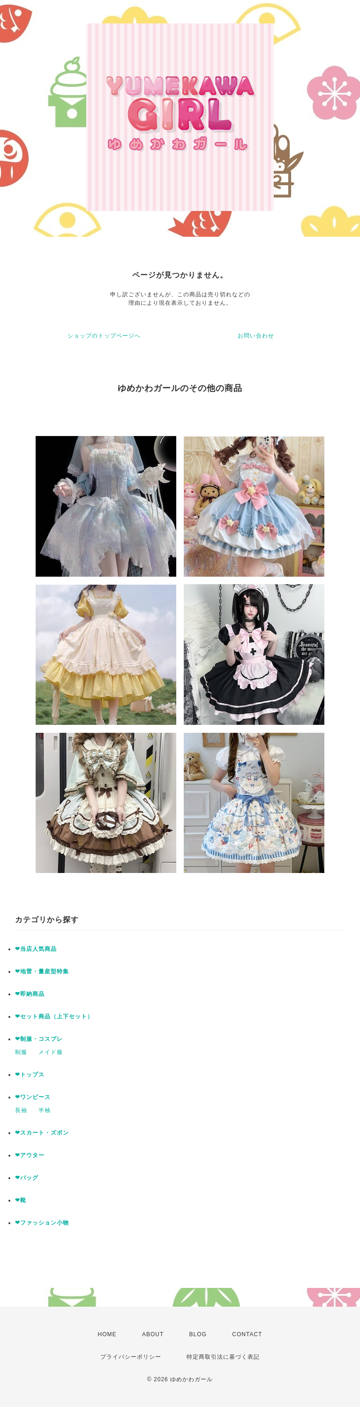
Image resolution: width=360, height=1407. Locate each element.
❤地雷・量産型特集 (42, 971)
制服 (21, 1052)
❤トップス (30, 1074)
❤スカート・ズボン (42, 1132)
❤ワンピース (33, 1097)
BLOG (198, 1334)
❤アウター (30, 1155)
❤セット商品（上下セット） (54, 1016)
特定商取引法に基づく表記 (223, 1357)
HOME (107, 1334)
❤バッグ (26, 1177)
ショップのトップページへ (104, 335)
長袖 (21, 1110)
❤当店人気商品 (36, 949)
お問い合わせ (256, 335)
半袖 (44, 1110)
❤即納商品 (30, 994)
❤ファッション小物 (42, 1222)
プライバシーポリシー (130, 1357)
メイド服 (50, 1052)
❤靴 (23, 1200)
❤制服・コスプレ (39, 1039)
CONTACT (247, 1334)
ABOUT (153, 1334)
